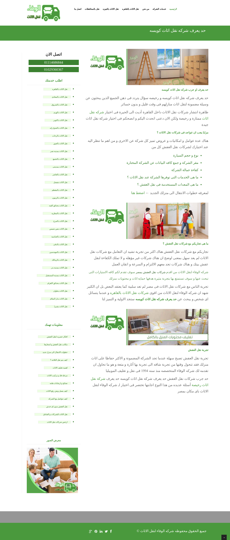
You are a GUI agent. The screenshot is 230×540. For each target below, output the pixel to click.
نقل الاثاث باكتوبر (60, 120)
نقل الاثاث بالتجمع (60, 159)
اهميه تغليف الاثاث (60, 368)
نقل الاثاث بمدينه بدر (59, 268)
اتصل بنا (77, 9)
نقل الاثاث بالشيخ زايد (58, 128)
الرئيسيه (173, 9)
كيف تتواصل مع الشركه (57, 399)
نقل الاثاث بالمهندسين (58, 252)
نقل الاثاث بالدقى (60, 244)
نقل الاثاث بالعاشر (60, 174)
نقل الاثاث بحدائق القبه (58, 205)
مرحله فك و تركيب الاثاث (57, 375)
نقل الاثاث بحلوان (60, 291)
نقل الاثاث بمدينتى (60, 167)
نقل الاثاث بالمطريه (59, 213)
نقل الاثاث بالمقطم (59, 190)
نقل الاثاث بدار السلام (58, 299)
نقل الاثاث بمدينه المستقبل (56, 275)
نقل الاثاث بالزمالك (59, 260)
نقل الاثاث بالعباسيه (59, 236)
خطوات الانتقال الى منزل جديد (55, 352)
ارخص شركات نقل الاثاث (57, 422)
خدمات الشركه (159, 9)
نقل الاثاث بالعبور (60, 143)
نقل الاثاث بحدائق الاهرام (57, 283)
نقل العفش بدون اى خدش (56, 406)
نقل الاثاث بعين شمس (58, 229)
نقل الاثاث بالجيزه (111, 9)
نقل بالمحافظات (92, 9)
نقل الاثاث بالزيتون (59, 198)
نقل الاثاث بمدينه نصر (58, 151)
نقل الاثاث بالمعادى (59, 97)
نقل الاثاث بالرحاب (59, 136)
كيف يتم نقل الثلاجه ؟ (58, 360)
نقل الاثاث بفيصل (60, 182)
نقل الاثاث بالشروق (59, 105)
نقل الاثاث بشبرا (60, 306)
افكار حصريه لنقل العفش (57, 337)
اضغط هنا (138, 193)
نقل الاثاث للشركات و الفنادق (55, 414)
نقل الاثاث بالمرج (60, 221)
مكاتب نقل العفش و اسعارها (55, 344)
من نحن (145, 9)
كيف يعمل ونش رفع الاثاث (56, 391)
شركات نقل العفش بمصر (151, 272)
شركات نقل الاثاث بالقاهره (129, 293)
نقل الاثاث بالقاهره (130, 9)
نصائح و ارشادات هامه (58, 383)
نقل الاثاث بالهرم (60, 112)
